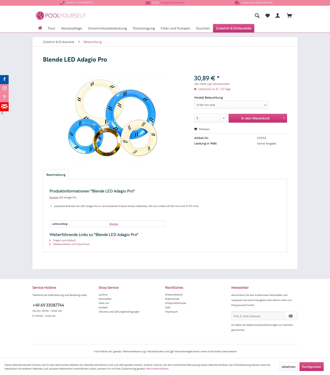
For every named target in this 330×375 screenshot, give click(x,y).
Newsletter (105, 298)
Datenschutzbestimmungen (262, 324)
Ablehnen (288, 366)
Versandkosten (155, 351)
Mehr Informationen (157, 368)
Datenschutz (172, 298)
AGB (167, 307)
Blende (53, 197)
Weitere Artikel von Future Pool (69, 244)
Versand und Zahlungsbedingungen (119, 311)
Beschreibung (55, 174)
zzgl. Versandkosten (218, 83)
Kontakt (103, 307)
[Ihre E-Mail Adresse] (257, 316)
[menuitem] (215, 15)
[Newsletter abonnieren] (290, 316)
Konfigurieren (311, 366)
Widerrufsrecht (173, 294)
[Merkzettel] (267, 15)
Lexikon (103, 294)
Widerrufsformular (175, 303)
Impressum (171, 311)
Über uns (104, 303)
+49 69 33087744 (48, 304)
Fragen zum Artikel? (62, 240)
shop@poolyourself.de (172, 2)
